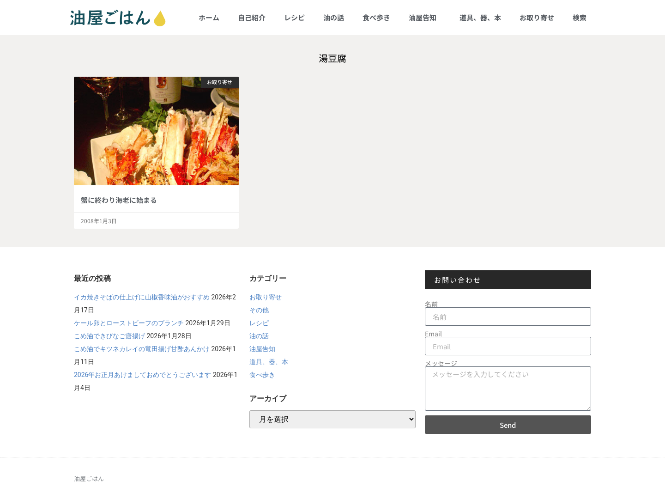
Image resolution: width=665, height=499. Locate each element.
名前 (431, 304)
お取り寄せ (537, 17)
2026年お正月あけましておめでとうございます (142, 374)
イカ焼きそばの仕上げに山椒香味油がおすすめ (142, 297)
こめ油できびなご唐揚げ (109, 336)
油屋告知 (425, 17)
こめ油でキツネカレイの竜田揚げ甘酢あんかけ (142, 349)
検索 (579, 17)
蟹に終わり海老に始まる (119, 200)
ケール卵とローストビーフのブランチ (129, 323)
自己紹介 (252, 17)
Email (433, 333)
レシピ (294, 17)
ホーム (209, 17)
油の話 (333, 17)
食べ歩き (376, 17)
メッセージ (441, 363)
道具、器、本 (480, 17)
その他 (259, 310)
